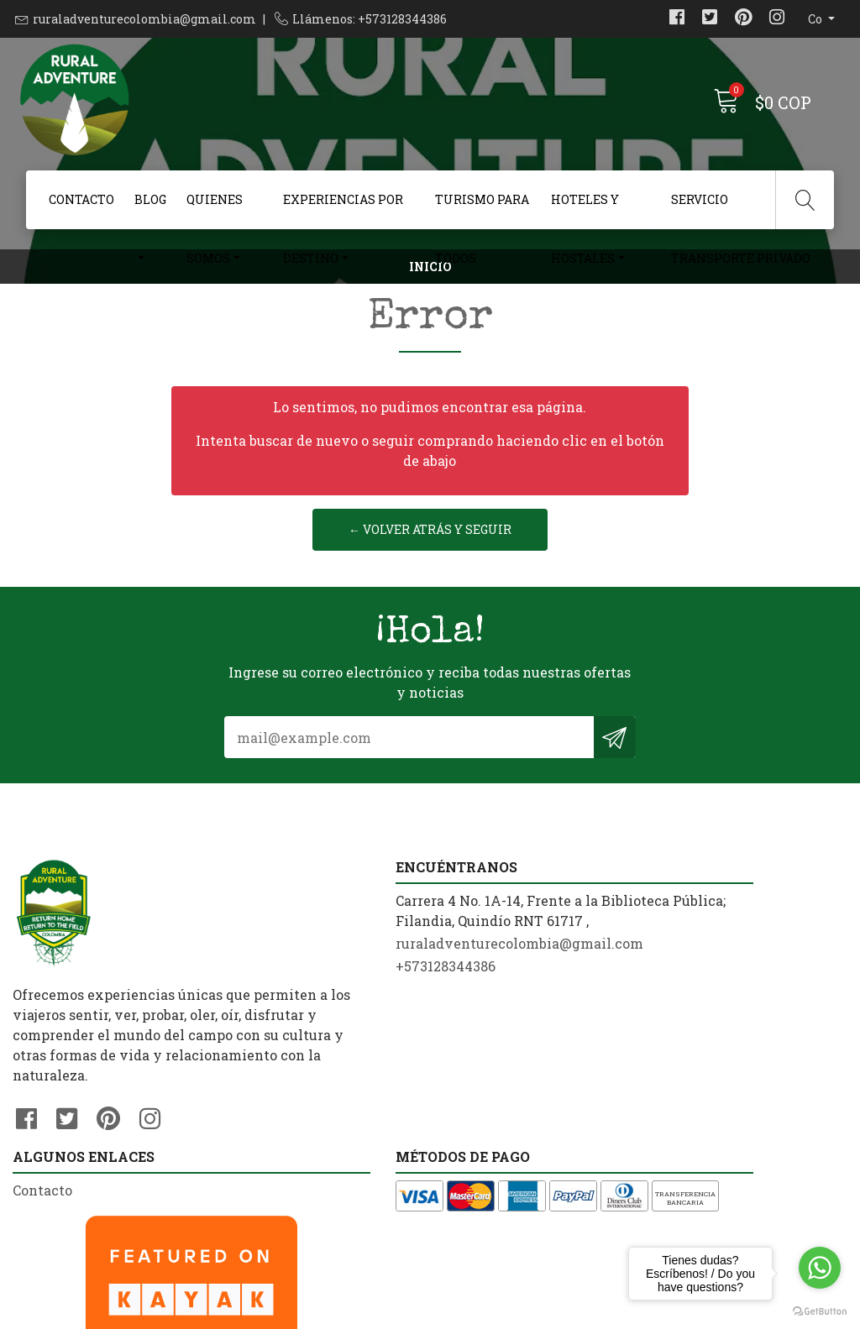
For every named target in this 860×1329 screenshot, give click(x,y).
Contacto (81, 199)
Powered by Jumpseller (592, 1312)
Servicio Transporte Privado (740, 210)
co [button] (816, 19)
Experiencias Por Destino (343, 210)
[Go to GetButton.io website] (820, 1311)
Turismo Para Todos (482, 210)
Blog (150, 199)
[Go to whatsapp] (820, 1268)
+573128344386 (278, 1092)
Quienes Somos (214, 210)
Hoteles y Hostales (585, 210)
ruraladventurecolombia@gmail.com (144, 19)
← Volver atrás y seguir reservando (430, 595)
